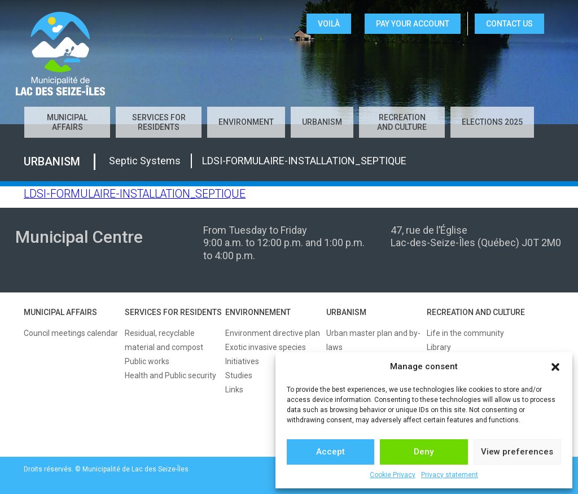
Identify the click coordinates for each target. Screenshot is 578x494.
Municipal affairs (67, 122)
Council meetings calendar (71, 333)
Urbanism (322, 121)
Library (439, 347)
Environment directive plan (272, 333)
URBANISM (346, 312)
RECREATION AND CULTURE (476, 312)
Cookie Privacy (392, 475)
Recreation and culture (402, 122)
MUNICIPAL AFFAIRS (60, 312)
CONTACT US (509, 23)
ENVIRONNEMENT (258, 312)
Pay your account (412, 23)
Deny (424, 452)
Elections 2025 (492, 121)
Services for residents (159, 122)
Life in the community (465, 333)
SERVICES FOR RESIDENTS (173, 312)
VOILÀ (329, 23)
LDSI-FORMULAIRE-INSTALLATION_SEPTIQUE (135, 193)
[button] (555, 367)
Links (234, 389)
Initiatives (242, 361)
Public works (147, 361)
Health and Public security (170, 375)
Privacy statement (449, 475)
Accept (330, 452)
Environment (246, 121)
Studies (238, 375)
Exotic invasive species (265, 347)
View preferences (517, 452)
